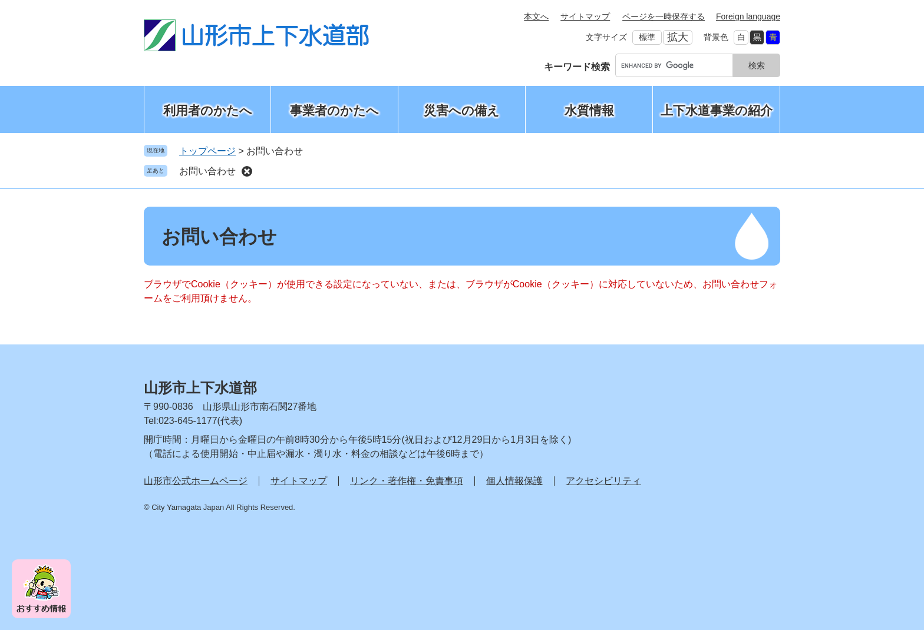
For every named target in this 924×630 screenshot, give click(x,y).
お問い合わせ (207, 171)
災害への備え (462, 110)
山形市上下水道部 (200, 388)
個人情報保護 (514, 481)
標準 (647, 37)
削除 (247, 171)
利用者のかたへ (207, 110)
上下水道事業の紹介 (717, 110)
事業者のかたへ (334, 110)
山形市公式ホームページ (196, 481)
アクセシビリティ (603, 481)
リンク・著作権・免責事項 (406, 481)
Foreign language (748, 16)
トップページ (207, 151)
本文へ (536, 16)
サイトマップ (585, 16)
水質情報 (589, 110)
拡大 (677, 37)
